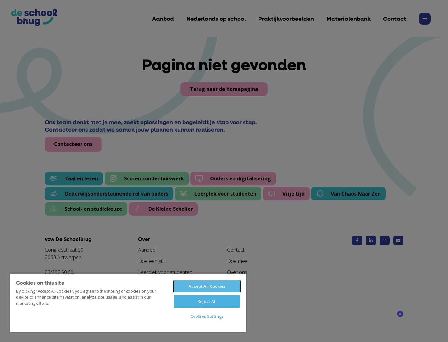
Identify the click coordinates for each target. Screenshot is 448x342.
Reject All (207, 301)
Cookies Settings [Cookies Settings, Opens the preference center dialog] (207, 316)
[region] (128, 302)
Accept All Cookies (207, 286)
